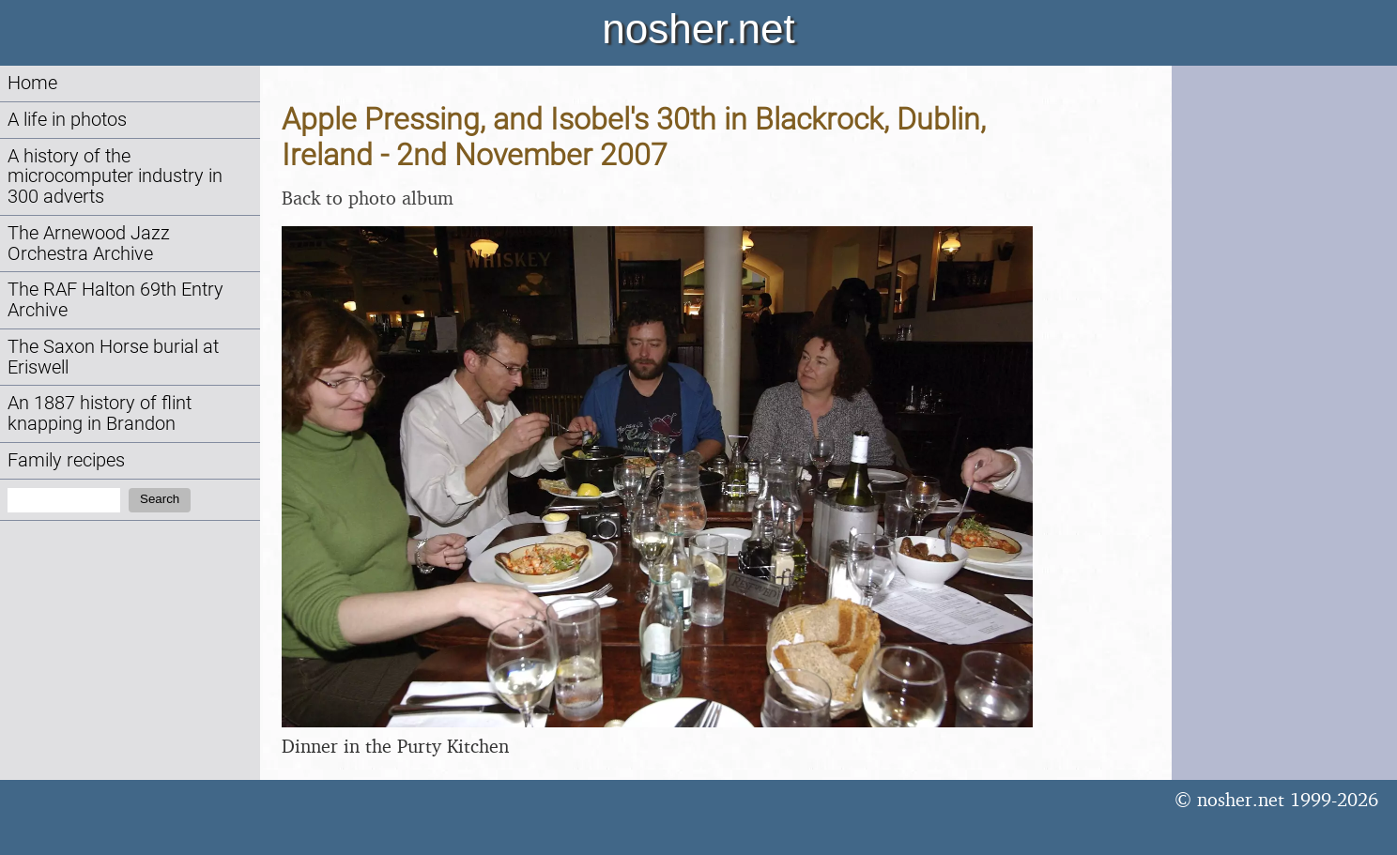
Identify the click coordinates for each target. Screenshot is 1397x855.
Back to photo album (367, 197)
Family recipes (66, 460)
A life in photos (67, 119)
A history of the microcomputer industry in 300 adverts (115, 176)
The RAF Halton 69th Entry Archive (115, 300)
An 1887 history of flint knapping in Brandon (100, 413)
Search (159, 499)
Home (32, 83)
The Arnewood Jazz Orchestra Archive (89, 243)
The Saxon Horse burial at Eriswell (113, 357)
